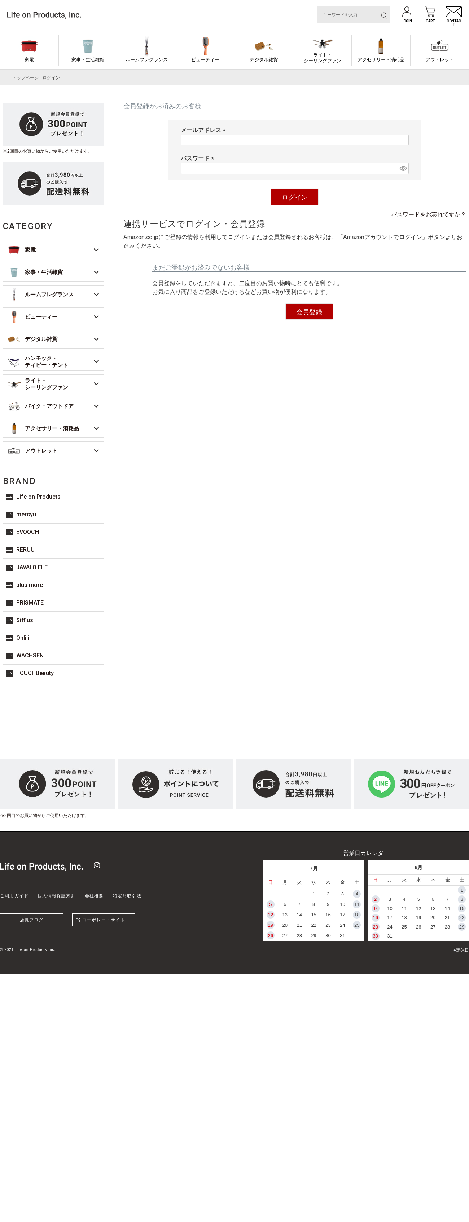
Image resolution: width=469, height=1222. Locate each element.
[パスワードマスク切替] (403, 168)
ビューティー (205, 59)
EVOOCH (27, 532)
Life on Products (38, 496)
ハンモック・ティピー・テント (46, 361)
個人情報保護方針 (57, 895)
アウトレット (440, 59)
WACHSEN (30, 655)
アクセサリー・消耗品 (381, 59)
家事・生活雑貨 (87, 59)
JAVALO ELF (32, 567)
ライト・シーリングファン (322, 57)
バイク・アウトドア (49, 406)
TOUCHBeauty (35, 673)
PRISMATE (30, 602)
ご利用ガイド (14, 895)
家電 (29, 59)
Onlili (22, 637)
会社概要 (94, 895)
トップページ (26, 78)
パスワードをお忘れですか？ (428, 214)
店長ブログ (32, 919)
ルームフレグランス (147, 59)
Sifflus (24, 620)
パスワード (199, 158)
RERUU (25, 549)
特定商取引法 (127, 895)
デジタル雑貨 (264, 59)
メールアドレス (204, 130)
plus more (29, 584)
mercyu (26, 514)
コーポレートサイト (103, 919)
